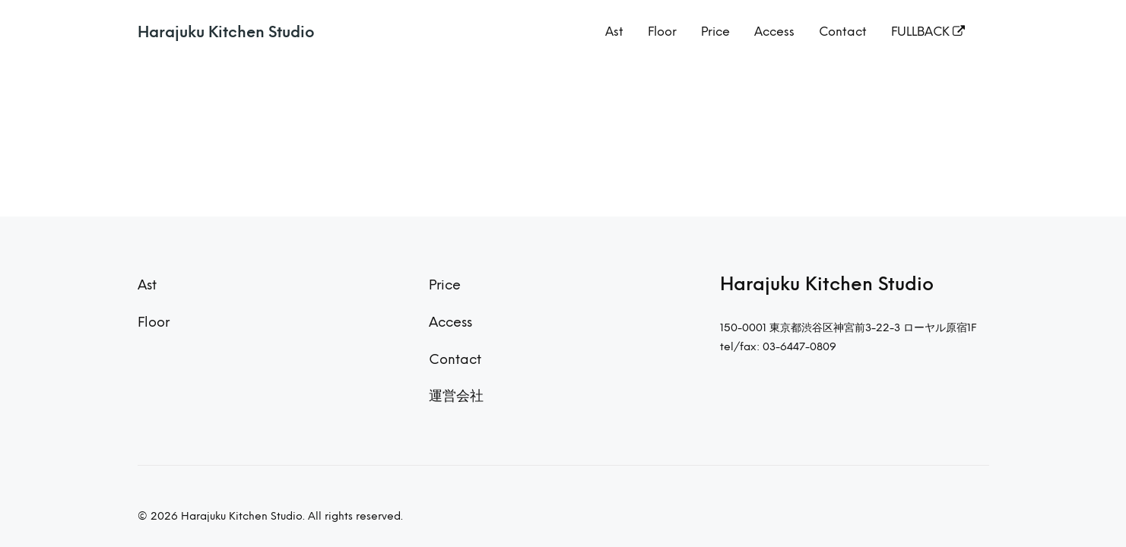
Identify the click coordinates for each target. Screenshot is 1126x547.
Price (715, 31)
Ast (614, 31)
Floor (662, 31)
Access (774, 31)
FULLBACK (928, 31)
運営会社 (456, 395)
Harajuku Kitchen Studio (226, 32)
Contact (843, 31)
